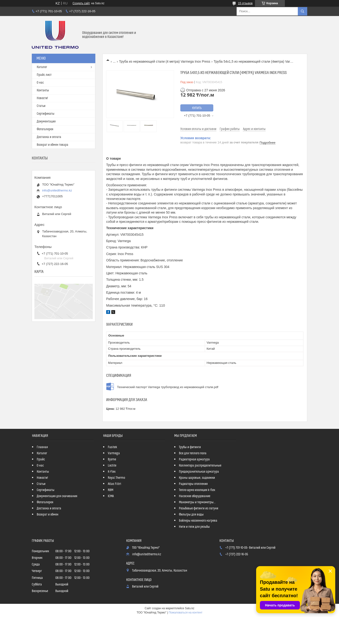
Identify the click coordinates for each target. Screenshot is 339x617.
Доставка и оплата (49, 137)
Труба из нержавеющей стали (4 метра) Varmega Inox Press (164, 61)
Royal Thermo (116, 478)
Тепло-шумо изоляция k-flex (197, 490)
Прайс (41, 459)
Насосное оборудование (194, 496)
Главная (42, 447)
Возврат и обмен (47, 514)
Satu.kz (189, 608)
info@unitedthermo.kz (57, 190)
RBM (110, 490)
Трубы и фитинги (190, 447)
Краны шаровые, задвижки (197, 478)
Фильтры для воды (191, 514)
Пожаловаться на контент (185, 612)
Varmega (114, 453)
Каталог (42, 67)
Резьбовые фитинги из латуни (198, 508)
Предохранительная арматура (199, 472)
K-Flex (112, 472)
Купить (197, 108)
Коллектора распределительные (200, 465)
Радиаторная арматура (194, 459)
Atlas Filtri (114, 484)
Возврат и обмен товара (52, 145)
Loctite (112, 465)
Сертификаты (45, 114)
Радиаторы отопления (193, 484)
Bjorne (112, 459)
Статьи (41, 106)
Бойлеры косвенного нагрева (198, 521)
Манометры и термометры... (197, 502)
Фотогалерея (45, 129)
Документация (46, 121)
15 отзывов (245, 3)
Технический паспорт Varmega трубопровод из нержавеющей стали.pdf (167, 387)
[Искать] (302, 11)
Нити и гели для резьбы (194, 527)
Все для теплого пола (192, 453)
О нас (40, 83)
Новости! (42, 98)
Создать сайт (81, 3)
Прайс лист (44, 75)
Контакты (43, 90)
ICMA (111, 496)
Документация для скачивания (57, 496)
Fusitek (112, 447)
